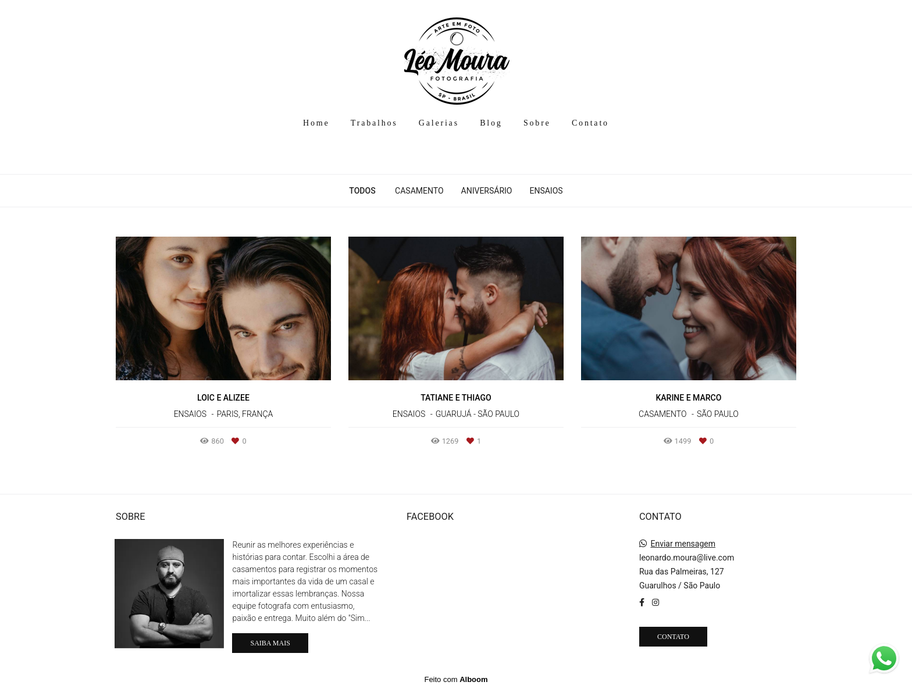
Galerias (439, 123)
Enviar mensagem (682, 544)
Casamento (419, 191)
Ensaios (545, 191)
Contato (590, 123)
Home (316, 123)
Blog (491, 123)
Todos (362, 191)
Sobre (537, 123)
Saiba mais (270, 643)
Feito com (455, 679)
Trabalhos (374, 123)
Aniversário (486, 191)
